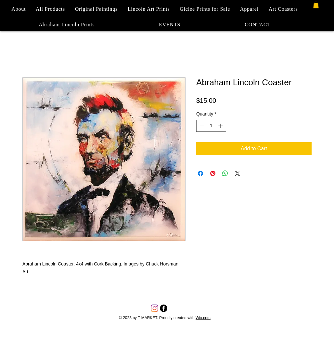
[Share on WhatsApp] (225, 173)
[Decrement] (201, 125)
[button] (316, 5)
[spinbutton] (211, 125)
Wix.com (203, 318)
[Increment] (221, 125)
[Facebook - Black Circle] (163, 308)
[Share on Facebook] (200, 173)
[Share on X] (237, 173)
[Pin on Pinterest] (213, 173)
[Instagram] (154, 308)
